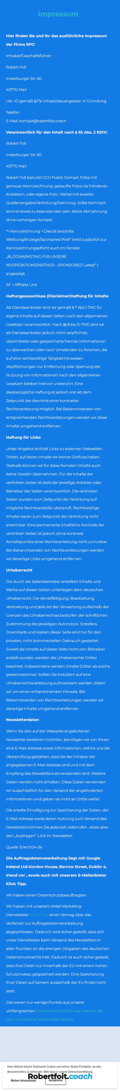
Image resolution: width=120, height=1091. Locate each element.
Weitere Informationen (23, 1080)
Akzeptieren (56, 1080)
